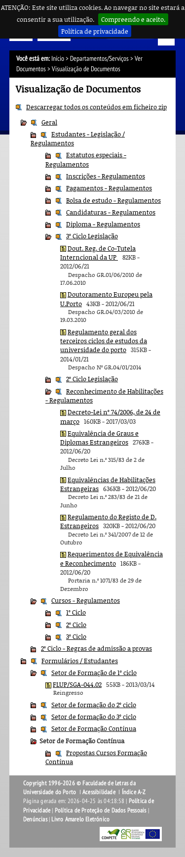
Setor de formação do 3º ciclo (93, 716)
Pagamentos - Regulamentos (109, 187)
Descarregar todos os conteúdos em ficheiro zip (96, 106)
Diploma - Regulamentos (103, 224)
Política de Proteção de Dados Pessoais (101, 810)
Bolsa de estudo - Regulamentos (113, 200)
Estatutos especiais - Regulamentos (85, 159)
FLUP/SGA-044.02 (77, 684)
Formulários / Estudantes (79, 660)
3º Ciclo (76, 636)
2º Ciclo (76, 624)
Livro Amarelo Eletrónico (80, 819)
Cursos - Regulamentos (85, 600)
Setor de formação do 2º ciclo (93, 704)
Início (57, 58)
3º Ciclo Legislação (92, 235)
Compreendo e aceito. (133, 19)
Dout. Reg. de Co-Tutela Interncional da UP (98, 253)
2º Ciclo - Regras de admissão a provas (96, 648)
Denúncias (35, 819)
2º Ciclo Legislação (92, 378)
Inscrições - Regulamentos (105, 176)
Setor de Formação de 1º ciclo (94, 672)
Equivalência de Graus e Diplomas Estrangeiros (99, 438)
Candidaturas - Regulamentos (110, 212)
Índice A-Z (134, 792)
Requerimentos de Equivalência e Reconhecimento (111, 558)
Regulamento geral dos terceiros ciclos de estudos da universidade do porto (103, 341)
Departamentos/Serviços (99, 58)
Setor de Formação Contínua (93, 728)
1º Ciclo (76, 612)
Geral (49, 122)
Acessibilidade (98, 792)
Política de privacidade (94, 31)
